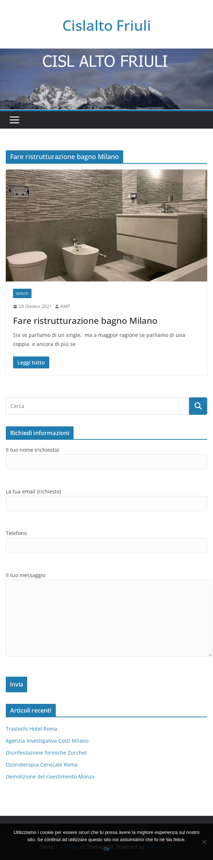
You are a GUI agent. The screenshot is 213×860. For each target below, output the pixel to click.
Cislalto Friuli (106, 25)
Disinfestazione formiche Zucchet (46, 752)
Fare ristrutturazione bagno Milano (85, 320)
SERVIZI (22, 293)
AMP (65, 306)
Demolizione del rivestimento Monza (50, 776)
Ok (107, 849)
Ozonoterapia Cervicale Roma (42, 764)
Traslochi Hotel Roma (31, 728)
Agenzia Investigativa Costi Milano (47, 740)
